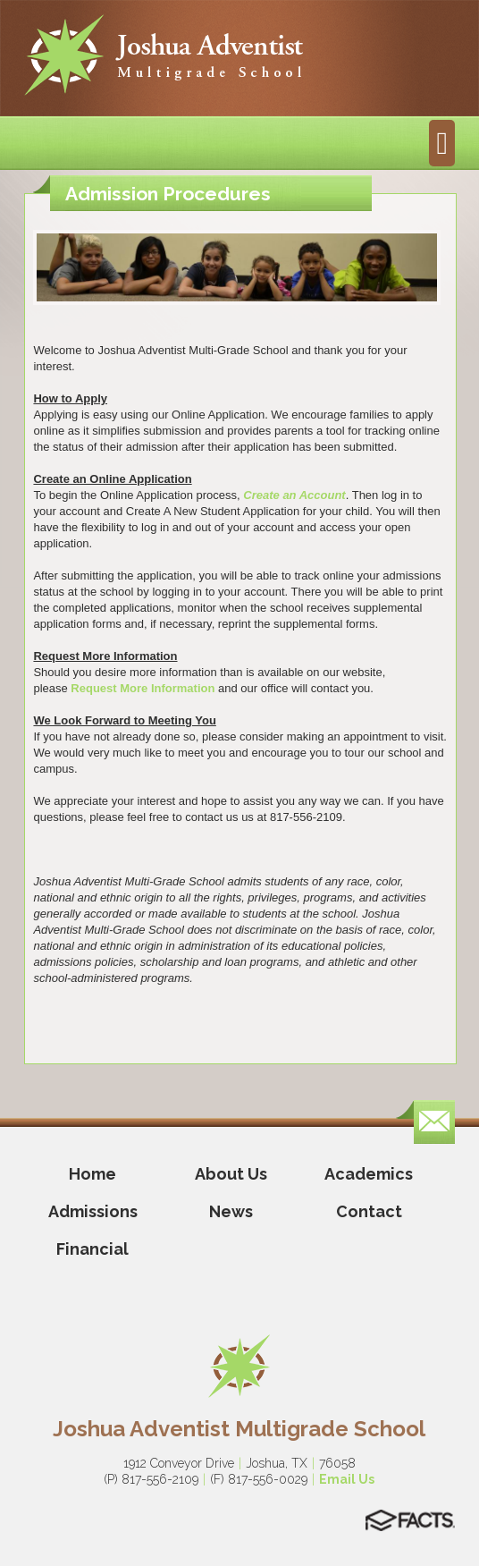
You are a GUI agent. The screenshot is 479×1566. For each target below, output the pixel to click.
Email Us (346, 1479)
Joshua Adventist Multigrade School (239, 1429)
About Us (231, 1173)
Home (92, 1173)
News (231, 1211)
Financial (92, 1249)
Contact (369, 1211)
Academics (368, 1173)
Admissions (93, 1211)
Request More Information (144, 688)
